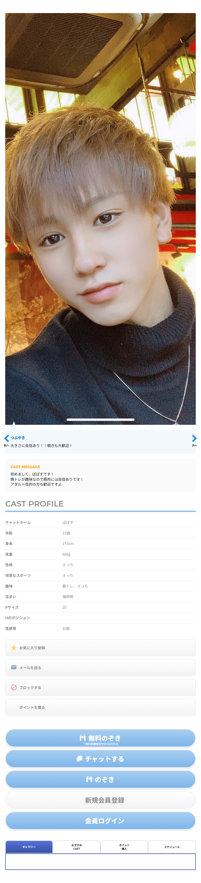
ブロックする (30, 690)
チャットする (104, 761)
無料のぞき (100, 742)
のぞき (104, 782)
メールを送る (30, 670)
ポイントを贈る (32, 710)
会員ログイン (104, 823)
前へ (6, 445)
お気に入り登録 (32, 650)
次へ (194, 445)
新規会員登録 (104, 803)
